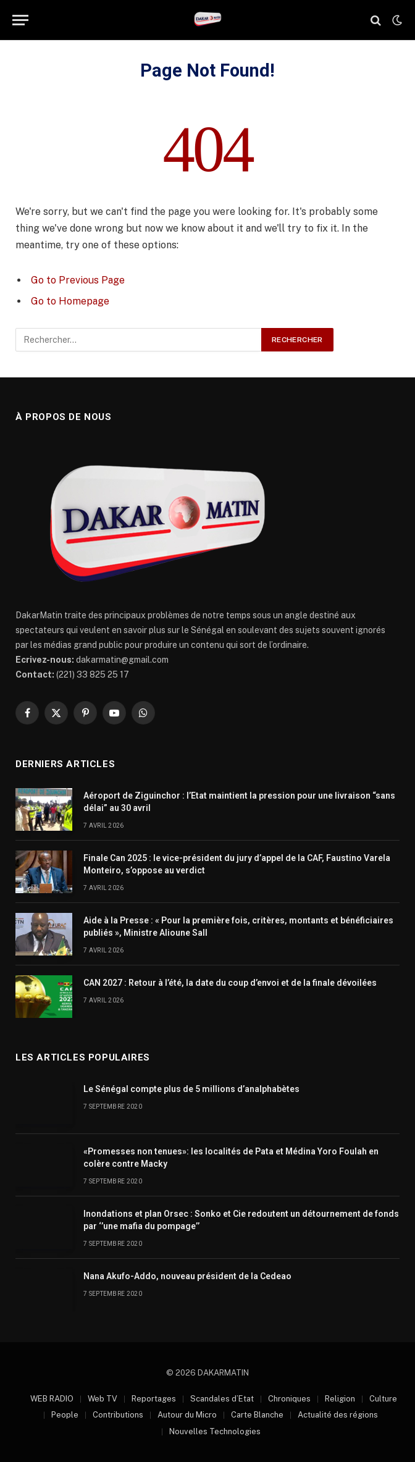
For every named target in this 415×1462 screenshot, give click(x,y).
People (64, 1414)
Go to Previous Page (78, 280)
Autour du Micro (187, 1414)
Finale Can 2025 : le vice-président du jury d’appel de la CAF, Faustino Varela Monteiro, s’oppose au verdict (236, 864)
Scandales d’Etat (222, 1398)
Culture (383, 1398)
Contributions (118, 1414)
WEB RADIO (51, 1398)
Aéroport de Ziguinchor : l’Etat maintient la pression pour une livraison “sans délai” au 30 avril (239, 802)
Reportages (154, 1398)
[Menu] (20, 20)
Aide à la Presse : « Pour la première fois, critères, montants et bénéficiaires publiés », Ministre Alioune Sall (238, 926)
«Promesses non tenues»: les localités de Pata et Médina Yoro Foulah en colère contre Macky (231, 1157)
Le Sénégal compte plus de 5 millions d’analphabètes (191, 1089)
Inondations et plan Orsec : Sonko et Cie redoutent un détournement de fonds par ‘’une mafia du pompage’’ (241, 1220)
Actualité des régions (338, 1414)
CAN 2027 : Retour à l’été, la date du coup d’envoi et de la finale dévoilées (230, 983)
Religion (340, 1398)
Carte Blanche (257, 1414)
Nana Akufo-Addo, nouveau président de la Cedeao (187, 1276)
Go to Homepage (70, 301)
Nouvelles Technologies (215, 1431)
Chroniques (289, 1398)
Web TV (102, 1398)
